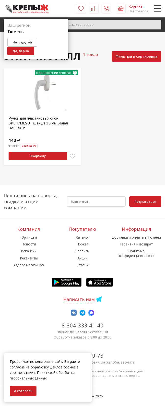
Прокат (82, 244)
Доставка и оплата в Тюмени (136, 237)
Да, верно (20, 51)
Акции (82, 258)
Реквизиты (29, 258)
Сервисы (82, 251)
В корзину (38, 156)
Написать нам (79, 299)
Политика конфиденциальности (136, 253)
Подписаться (145, 201)
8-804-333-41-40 (83, 325)
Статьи (83, 265)
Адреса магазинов (28, 265)
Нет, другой (22, 42)
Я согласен (23, 391)
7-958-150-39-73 (83, 355)
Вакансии (28, 251)
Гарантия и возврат (136, 244)
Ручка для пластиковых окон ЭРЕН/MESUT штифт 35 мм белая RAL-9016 (38, 123)
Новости (29, 244)
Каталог (82, 237)
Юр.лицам (28, 237)
